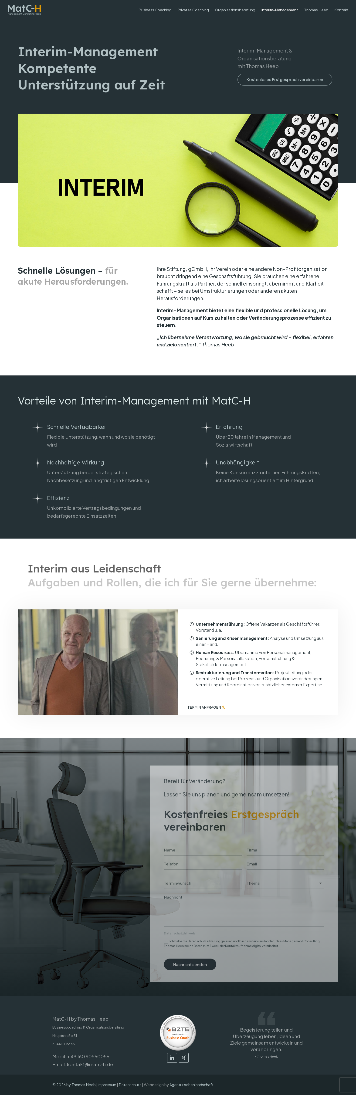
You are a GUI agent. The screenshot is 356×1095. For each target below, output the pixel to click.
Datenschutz (130, 1084)
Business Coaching (155, 10)
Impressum (107, 1084)
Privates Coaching (193, 10)
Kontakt (341, 10)
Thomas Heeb (316, 10)
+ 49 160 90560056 (88, 1056)
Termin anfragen (204, 707)
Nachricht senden (190, 971)
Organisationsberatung (235, 10)
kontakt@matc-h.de (90, 1064)
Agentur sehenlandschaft (192, 1084)
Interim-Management (279, 10)
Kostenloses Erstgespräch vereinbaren (287, 79)
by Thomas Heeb (81, 1084)
